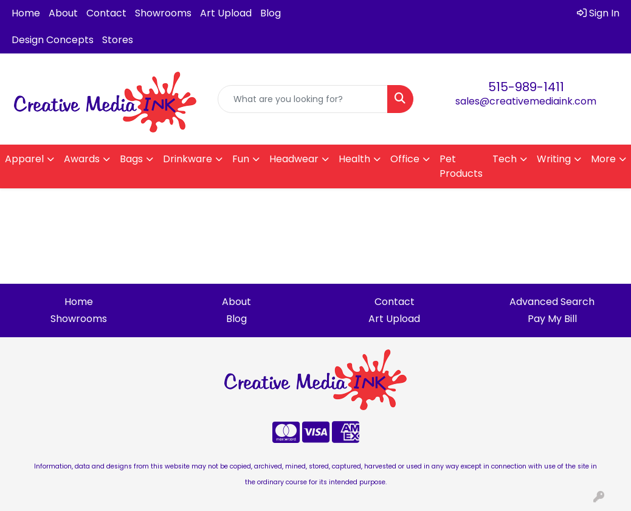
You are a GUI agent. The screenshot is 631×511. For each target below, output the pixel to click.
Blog (270, 13)
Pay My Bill (552, 319)
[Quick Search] (303, 99)
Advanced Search (552, 302)
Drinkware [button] (187, 159)
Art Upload (226, 13)
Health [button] (354, 159)
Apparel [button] (24, 159)
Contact (106, 13)
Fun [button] (240, 159)
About (63, 13)
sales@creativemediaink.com (525, 101)
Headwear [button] (294, 159)
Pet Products (461, 166)
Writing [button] (554, 159)
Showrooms (163, 13)
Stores (117, 40)
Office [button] (404, 159)
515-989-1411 (526, 86)
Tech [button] (504, 159)
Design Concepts (53, 40)
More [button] (603, 159)
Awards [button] (82, 159)
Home (26, 13)
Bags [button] (131, 159)
